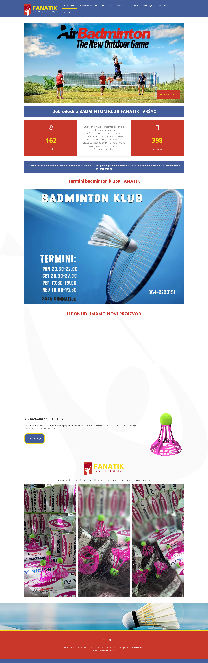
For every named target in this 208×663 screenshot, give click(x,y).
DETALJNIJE (35, 438)
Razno (120, 5)
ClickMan (110, 650)
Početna (69, 5)
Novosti (107, 5)
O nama (134, 5)
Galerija (148, 5)
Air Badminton (88, 5)
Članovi (68, 12)
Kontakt (163, 5)
